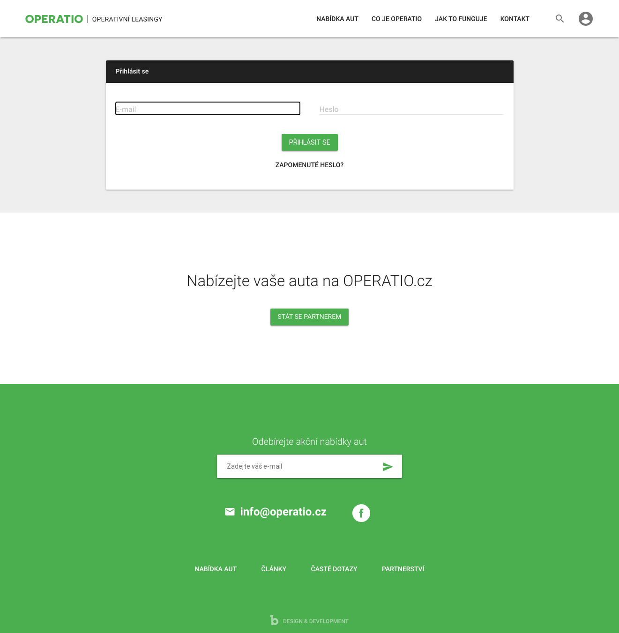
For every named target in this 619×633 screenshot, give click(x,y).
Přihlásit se (309, 142)
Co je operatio (397, 19)
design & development (309, 620)
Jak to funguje (461, 19)
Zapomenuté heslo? (310, 165)
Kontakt (515, 19)
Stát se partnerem (310, 317)
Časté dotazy (334, 569)
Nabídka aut (337, 19)
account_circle (585, 18)
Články (273, 569)
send (388, 466)
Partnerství (403, 569)
